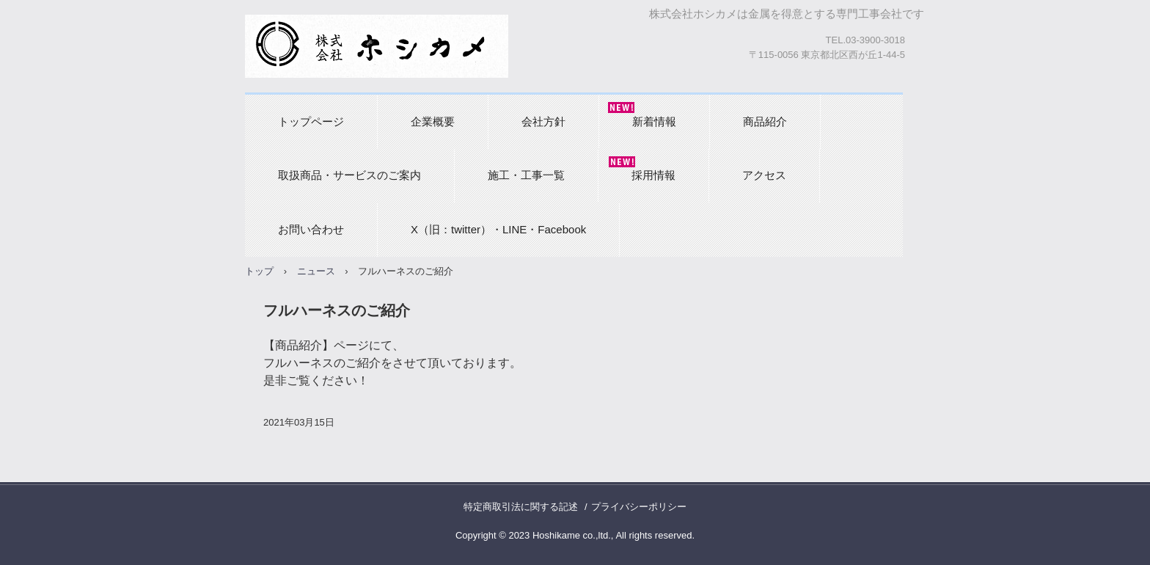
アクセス (764, 175)
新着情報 (654, 121)
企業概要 (433, 121)
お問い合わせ (311, 229)
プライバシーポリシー (638, 506)
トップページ (311, 121)
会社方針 (543, 121)
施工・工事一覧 (526, 175)
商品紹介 (765, 121)
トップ (259, 271)
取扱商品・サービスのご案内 (349, 175)
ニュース (316, 271)
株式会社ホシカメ (376, 46)
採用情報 (653, 175)
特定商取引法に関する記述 (521, 506)
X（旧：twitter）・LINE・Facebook (498, 229)
